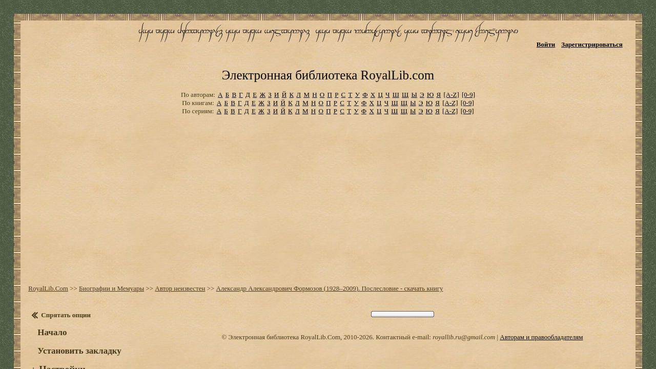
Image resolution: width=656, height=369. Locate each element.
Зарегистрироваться (599, 40)
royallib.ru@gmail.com (464, 305)
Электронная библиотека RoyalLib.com (328, 49)
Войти (553, 40)
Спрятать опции (61, 282)
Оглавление (59, 348)
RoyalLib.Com (43, 256)
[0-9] (468, 66)
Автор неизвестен (175, 256)
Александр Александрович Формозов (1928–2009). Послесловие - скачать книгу (324, 256)
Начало (46, 300)
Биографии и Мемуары (106, 256)
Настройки (57, 337)
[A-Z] (451, 66)
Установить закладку (74, 318)
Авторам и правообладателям (541, 305)
